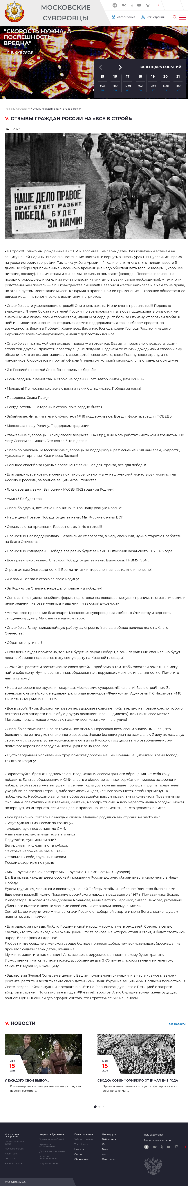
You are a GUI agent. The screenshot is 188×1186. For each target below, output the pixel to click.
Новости (79, 1149)
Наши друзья (109, 1134)
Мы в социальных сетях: (157, 1140)
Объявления (81, 1159)
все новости (177, 1024)
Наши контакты (13, 1164)
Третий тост (81, 1144)
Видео (105, 1149)
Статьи (78, 1154)
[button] (158, 5)
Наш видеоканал (154, 1134)
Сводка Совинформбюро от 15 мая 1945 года (137, 1080)
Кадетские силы (48, 1164)
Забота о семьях (83, 1139)
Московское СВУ (14, 1149)
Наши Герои (11, 1154)
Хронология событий (51, 1139)
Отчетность (108, 1159)
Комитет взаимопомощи (48, 1157)
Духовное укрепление (52, 1151)
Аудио (105, 1154)
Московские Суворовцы (66, 12)
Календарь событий (160, 67)
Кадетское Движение (51, 1134)
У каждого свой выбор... (27, 1080)
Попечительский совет (14, 1142)
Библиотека (109, 1139)
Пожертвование (83, 1134)
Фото (105, 1144)
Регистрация (155, 17)
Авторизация (126, 17)
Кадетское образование (47, 1145)
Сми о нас (10, 1159)
